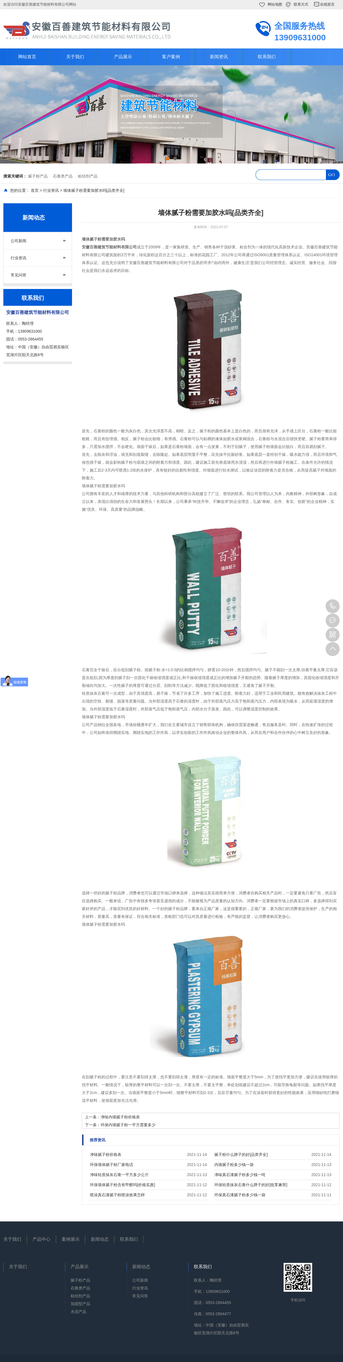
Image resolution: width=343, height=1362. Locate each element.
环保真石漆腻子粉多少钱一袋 (239, 1195)
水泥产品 (78, 1311)
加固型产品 (80, 1304)
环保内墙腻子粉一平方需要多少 (128, 1125)
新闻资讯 (219, 56)
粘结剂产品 (88, 176)
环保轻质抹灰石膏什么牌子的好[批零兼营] (250, 1185)
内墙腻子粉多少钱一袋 (234, 1164)
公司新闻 (18, 241)
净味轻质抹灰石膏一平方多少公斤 (119, 1174)
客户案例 (171, 56)
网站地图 (275, 4)
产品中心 (41, 1239)
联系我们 (267, 56)
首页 (35, 190)
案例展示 (71, 1239)
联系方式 (301, 4)
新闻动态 (100, 1239)
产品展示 (123, 56)
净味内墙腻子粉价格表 (120, 1117)
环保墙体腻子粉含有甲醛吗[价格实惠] (122, 1185)
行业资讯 (51, 190)
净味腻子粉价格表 (105, 1154)
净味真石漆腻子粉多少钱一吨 (239, 1174)
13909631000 (333, 606)
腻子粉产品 (38, 176)
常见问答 (18, 275)
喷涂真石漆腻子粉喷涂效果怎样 (117, 1195)
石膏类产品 (63, 176)
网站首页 (27, 56)
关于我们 (75, 56)
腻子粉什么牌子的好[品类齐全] (241, 1154)
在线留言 (327, 4)
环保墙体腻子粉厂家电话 (111, 1164)
